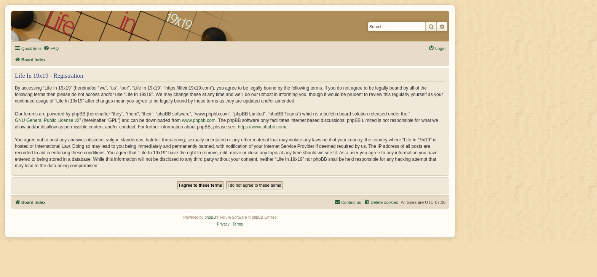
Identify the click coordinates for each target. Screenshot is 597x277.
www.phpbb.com (198, 120)
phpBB (210, 217)
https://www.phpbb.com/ (262, 127)
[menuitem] (51, 48)
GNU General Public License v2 (47, 120)
